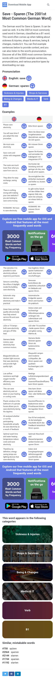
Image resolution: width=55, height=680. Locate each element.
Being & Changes (13, 99)
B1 (5, 104)
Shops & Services (38, 93)
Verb (45, 99)
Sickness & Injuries (14, 93)
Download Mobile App (19, 4)
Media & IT (32, 99)
